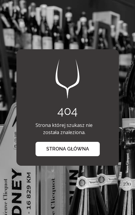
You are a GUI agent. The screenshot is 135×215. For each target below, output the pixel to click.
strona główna (67, 149)
